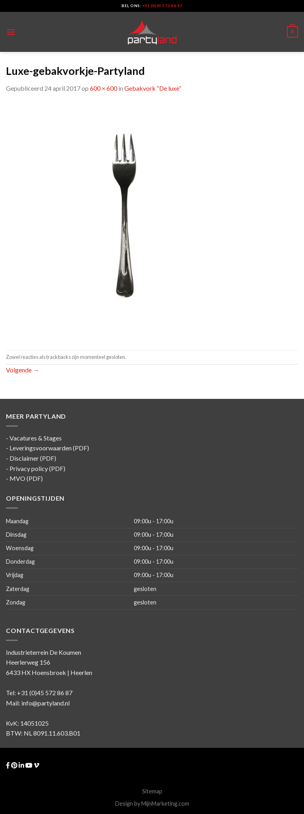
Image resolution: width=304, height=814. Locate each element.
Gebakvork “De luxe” (152, 88)
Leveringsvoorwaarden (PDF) (49, 448)
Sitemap (152, 791)
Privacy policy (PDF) (37, 468)
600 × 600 (103, 88)
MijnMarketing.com (165, 803)
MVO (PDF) (26, 478)
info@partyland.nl (45, 703)
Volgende (22, 370)
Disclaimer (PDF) (33, 458)
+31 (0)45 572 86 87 (162, 6)
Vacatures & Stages (36, 438)
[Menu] (10, 32)
